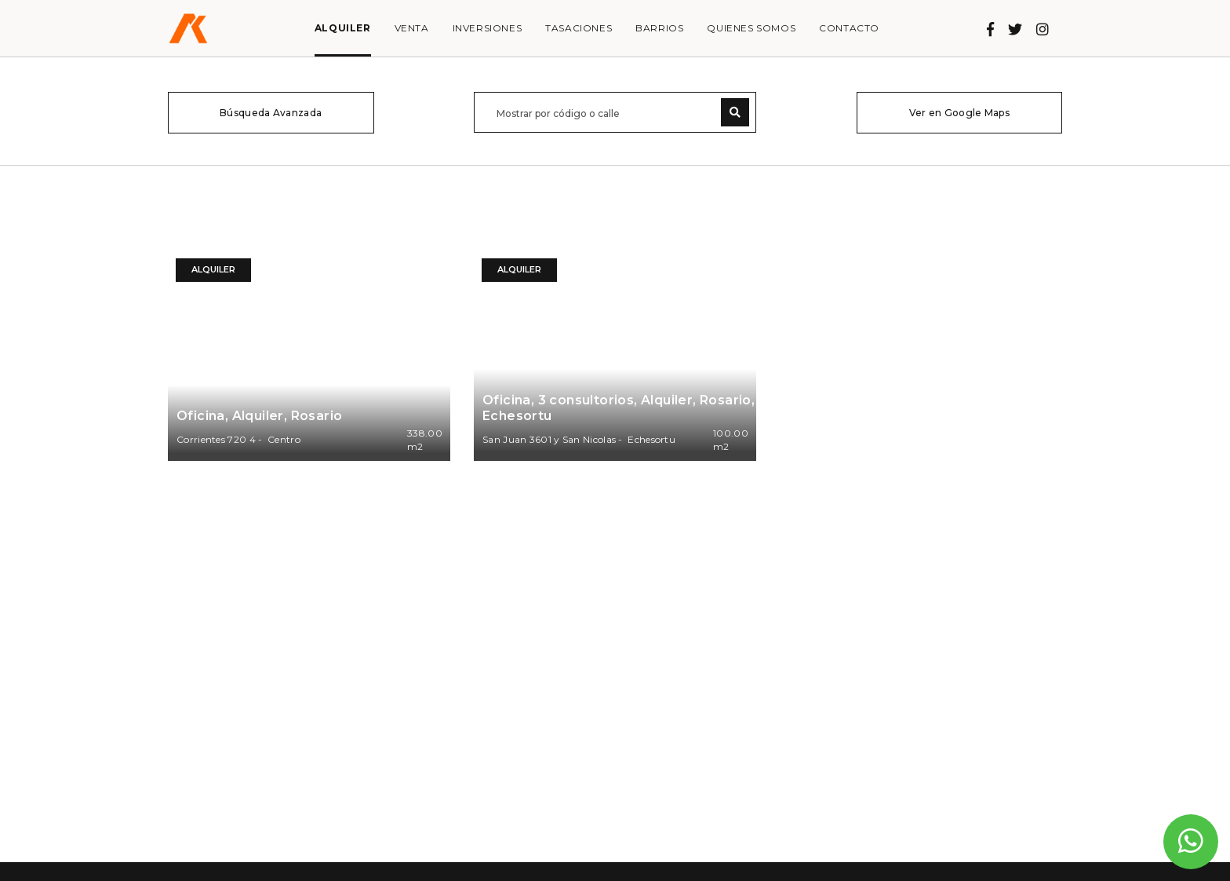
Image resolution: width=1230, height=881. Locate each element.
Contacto (849, 28)
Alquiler (343, 28)
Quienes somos (751, 28)
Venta (412, 28)
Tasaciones (578, 28)
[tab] (271, 112)
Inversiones (487, 28)
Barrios (659, 28)
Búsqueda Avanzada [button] (271, 113)
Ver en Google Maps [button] (959, 113)
